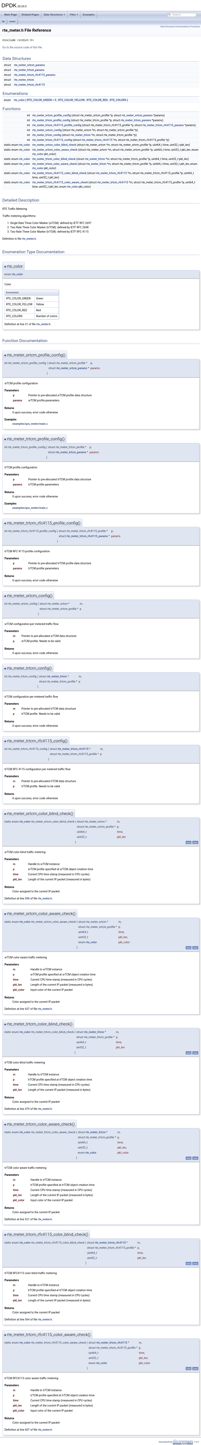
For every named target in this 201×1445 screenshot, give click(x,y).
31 (26, 324)
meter (13, 21)
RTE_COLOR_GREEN (39, 100)
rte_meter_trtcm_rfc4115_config (52, 139)
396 (27, 898)
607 (27, 1429)
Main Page (10, 14)
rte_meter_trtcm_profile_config (51, 120)
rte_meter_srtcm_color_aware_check (54, 149)
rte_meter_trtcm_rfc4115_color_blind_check (59, 173)
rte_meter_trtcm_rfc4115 (29, 84)
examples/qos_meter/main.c (30, 423)
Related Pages (30, 14)
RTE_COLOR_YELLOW (71, 100)
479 (27, 1108)
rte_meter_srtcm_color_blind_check (54, 144)
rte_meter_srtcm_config (47, 130)
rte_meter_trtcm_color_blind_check (54, 159)
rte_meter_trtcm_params (29, 70)
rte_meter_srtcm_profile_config (51, 115)
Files (74, 14)
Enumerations (182, 26)
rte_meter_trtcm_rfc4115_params (34, 74)
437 (27, 1008)
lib (3, 21)
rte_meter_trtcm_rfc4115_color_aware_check (60, 182)
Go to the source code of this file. (22, 47)
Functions (195, 26)
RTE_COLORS (118, 100)
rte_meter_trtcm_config (46, 135)
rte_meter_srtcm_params (29, 65)
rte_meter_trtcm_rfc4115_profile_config (56, 125)
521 (27, 1219)
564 (27, 1319)
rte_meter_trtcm (24, 79)
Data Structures (54, 14)
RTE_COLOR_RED (97, 100)
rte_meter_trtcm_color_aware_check (54, 163)
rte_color (19, 100)
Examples (89, 14)
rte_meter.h (29, 238)
